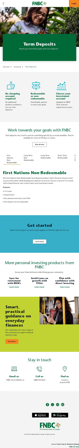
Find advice (12, 341)
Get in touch (39, 241)
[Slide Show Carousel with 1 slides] (39, 375)
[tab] (11, 158)
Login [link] (74, 3)
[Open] (3, 3)
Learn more (14, 287)
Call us (39, 376)
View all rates (39, 144)
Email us (14, 376)
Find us (65, 376)
